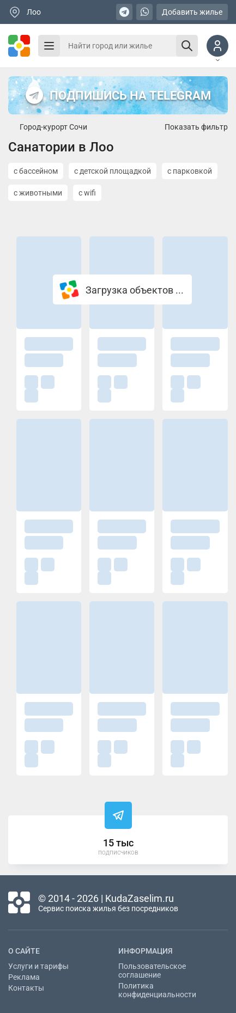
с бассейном (36, 171)
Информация (145, 951)
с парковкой (189, 171)
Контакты (26, 988)
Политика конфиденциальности (157, 990)
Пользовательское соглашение (152, 970)
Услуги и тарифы (38, 966)
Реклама (24, 977)
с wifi (87, 192)
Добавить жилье (192, 12)
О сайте (24, 951)
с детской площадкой (112, 171)
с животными (38, 192)
